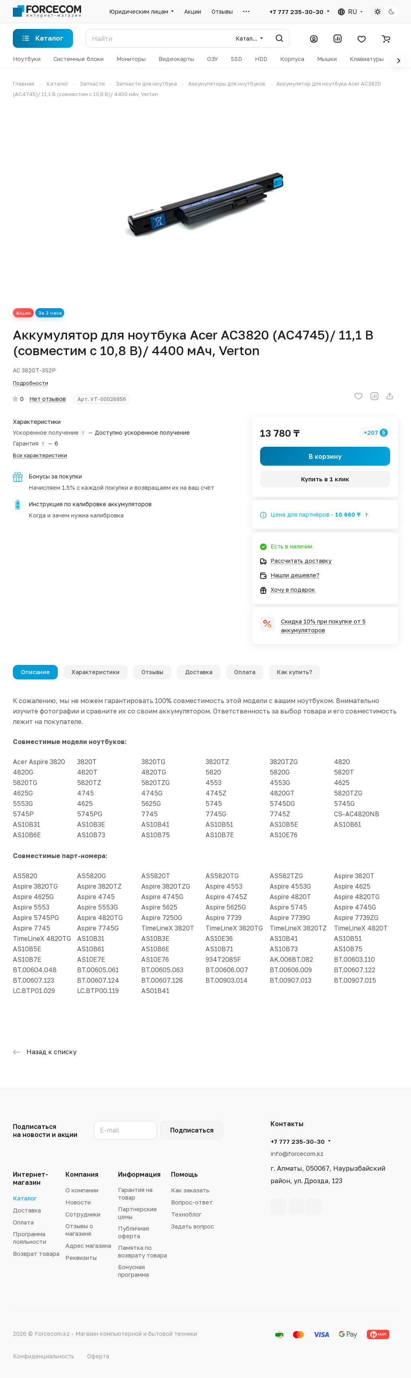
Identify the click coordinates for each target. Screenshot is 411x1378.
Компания (81, 1174)
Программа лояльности (29, 1237)
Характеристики (95, 672)
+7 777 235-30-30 (296, 11)
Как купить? (294, 672)
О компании (81, 1190)
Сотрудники (82, 1214)
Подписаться (192, 1130)
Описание (35, 672)
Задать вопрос (192, 1226)
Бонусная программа (133, 1270)
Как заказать (190, 1190)
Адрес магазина (88, 1245)
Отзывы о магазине (79, 1229)
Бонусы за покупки (55, 476)
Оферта (98, 1356)
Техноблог (186, 1214)
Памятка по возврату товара (142, 1251)
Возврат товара (36, 1253)
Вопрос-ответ (192, 1202)
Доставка (198, 672)
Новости (78, 1202)
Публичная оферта (133, 1232)
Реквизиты (81, 1257)
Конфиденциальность (43, 1356)
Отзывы (152, 672)
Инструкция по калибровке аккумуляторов (90, 504)
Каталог (25, 1198)
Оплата (244, 672)
